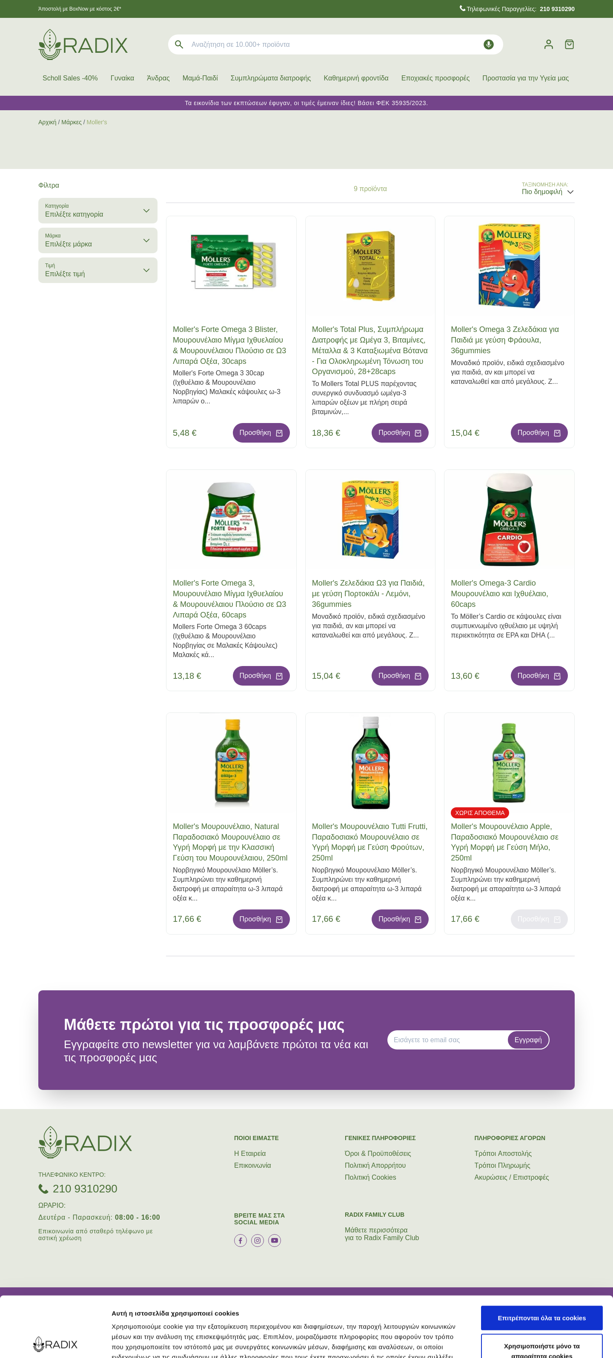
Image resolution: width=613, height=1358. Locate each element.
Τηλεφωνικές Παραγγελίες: (521, 9)
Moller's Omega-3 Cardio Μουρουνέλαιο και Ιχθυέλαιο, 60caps (499, 594)
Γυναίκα (122, 78)
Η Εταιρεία (250, 1153)
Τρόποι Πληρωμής (502, 1165)
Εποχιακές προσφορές (435, 78)
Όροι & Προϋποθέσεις (378, 1153)
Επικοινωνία (252, 1165)
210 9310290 (85, 1188)
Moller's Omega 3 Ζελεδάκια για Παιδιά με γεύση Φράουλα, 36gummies (505, 340)
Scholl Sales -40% (70, 78)
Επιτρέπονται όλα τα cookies (542, 1257)
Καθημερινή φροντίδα (356, 78)
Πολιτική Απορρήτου (375, 1165)
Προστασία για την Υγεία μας (525, 78)
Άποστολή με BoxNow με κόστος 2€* (79, 9)
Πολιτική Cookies (370, 1177)
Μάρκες (71, 122)
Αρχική (47, 122)
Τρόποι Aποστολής (503, 1153)
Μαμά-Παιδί (200, 78)
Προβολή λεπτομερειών (505, 1341)
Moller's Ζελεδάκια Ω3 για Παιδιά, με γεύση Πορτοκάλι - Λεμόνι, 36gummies (368, 594)
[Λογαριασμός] (549, 44)
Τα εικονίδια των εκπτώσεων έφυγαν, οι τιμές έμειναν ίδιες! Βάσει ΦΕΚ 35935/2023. (306, 103)
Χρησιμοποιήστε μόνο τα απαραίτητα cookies (542, 1290)
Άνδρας (158, 78)
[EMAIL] (450, 1040)
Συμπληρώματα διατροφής (271, 78)
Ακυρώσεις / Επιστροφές (512, 1177)
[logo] (83, 44)
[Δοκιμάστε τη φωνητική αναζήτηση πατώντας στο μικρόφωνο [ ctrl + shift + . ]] (488, 44)
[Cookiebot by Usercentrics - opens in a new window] (55, 1341)
